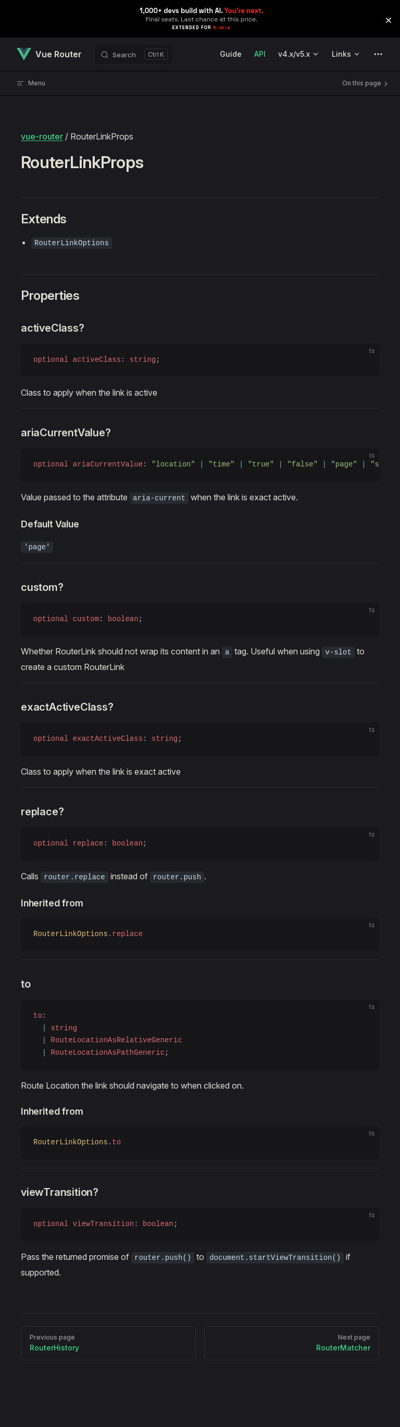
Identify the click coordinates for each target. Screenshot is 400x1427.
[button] (388, 20)
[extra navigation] (378, 54)
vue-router (42, 136)
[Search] (133, 54)
